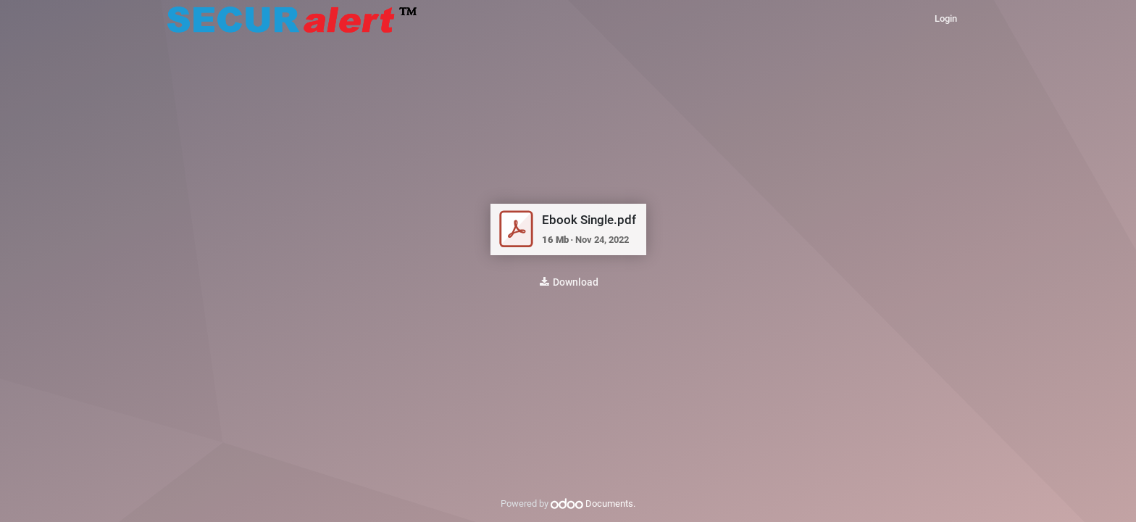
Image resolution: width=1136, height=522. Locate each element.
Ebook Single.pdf (589, 219)
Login (946, 18)
